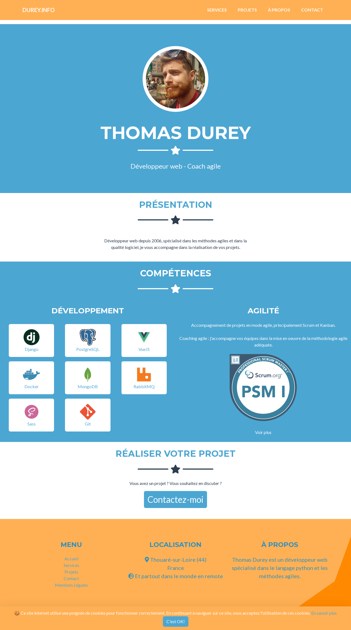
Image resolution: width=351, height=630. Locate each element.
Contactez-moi (175, 499)
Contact (312, 12)
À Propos (279, 12)
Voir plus (263, 432)
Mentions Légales (71, 585)
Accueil (71, 558)
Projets (247, 12)
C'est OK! (175, 621)
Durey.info (44, 12)
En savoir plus (324, 612)
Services (217, 12)
